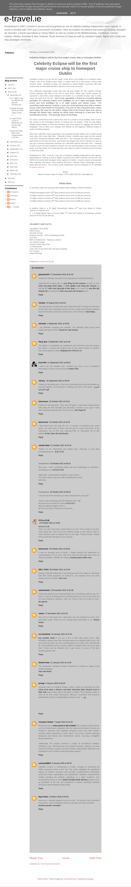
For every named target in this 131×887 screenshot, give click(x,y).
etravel (12, 199)
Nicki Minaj (90, 312)
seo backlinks (44, 634)
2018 (10, 85)
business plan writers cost (80, 557)
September (14, 149)
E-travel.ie (14, 192)
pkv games (42, 602)
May (12, 163)
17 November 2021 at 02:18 (56, 613)
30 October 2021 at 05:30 (59, 549)
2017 (10, 88)
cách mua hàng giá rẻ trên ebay (61, 288)
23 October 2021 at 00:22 (60, 463)
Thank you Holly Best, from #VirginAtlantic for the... (16, 134)
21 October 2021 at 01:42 (61, 445)
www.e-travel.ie (38, 167)
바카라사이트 (58, 470)
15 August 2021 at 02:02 (56, 303)
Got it (73, 13)
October (13, 145)
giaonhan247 (44, 274)
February (14, 174)
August (13, 152)
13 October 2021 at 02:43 (59, 422)
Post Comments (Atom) (50, 864)
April (12, 167)
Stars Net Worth (44, 671)
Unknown (14, 196)
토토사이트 (59, 452)
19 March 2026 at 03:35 (58, 797)
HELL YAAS (43, 569)
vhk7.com (63, 578)
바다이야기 (70, 503)
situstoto (42, 324)
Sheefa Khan (44, 662)
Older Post (95, 858)
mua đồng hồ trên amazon (75, 283)
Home (66, 858)
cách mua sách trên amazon (71, 291)
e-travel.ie (22, 18)
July (12, 156)
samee (41, 613)
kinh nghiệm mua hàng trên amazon (81, 286)
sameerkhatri (44, 590)
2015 (10, 178)
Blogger (90, 879)
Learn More (61, 13)
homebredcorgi (70, 879)
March (13, 170)
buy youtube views (46, 638)
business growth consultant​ (49, 805)
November (14, 142)
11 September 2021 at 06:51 (59, 363)
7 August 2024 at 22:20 (63, 722)
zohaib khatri (44, 445)
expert (12, 203)
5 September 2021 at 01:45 (59, 342)
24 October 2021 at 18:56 (49, 523)
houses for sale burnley (68, 330)
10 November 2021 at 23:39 (62, 590)
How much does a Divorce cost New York (57, 690)
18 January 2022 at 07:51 (61, 634)
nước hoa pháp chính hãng (50, 286)
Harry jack (42, 342)
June (12, 160)
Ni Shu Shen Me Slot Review (56, 433)
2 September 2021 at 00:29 (58, 324)
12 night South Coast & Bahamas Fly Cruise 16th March (15, 122)
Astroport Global (45, 722)
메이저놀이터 (80, 410)
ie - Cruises (14, 207)
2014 (10, 182)
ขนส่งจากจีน (73, 369)
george (41, 683)
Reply (40, 295)
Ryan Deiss (43, 797)
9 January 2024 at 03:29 (55, 683)
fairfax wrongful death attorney (75, 780)
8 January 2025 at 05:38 (61, 763)
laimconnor (43, 401)
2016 (10, 92)
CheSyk (41, 303)
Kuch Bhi (42, 363)
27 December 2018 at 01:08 (61, 274)
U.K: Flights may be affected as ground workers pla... (16, 101)
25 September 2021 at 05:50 (58, 381)
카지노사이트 (43, 520)
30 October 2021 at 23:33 (59, 569)
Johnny (41, 381)
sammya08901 (44, 763)
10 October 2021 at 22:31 (59, 401)
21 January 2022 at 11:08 (60, 662)
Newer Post (36, 858)
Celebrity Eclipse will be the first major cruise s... (16, 111)
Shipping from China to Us (71, 351)
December (14, 95)
